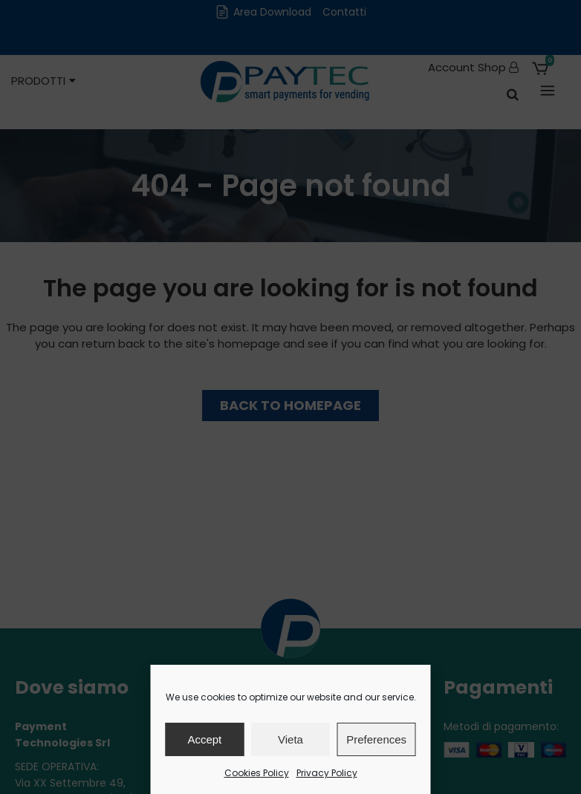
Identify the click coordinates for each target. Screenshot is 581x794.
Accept (204, 739)
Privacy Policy (326, 773)
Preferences (376, 739)
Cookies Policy (256, 773)
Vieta (290, 739)
